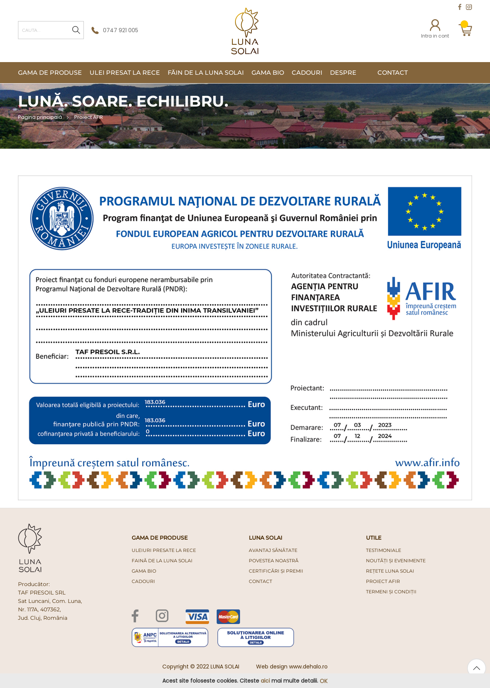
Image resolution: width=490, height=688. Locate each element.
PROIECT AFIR (383, 581)
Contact (392, 72)
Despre (343, 72)
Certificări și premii (276, 571)
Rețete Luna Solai (390, 571)
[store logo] (244, 31)
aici (265, 681)
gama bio (144, 571)
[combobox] (50, 30)
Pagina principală (40, 117)
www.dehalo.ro (308, 666)
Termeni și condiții (391, 591)
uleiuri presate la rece (164, 550)
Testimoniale (383, 550)
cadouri (143, 581)
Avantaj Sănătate (273, 550)
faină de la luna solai (162, 560)
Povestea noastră (274, 560)
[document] (245, 681)
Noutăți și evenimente (396, 560)
